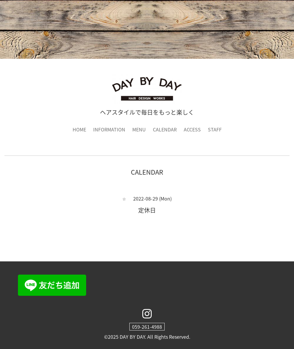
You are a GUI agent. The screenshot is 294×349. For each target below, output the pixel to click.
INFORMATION (109, 129)
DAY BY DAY (132, 336)
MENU (139, 129)
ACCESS (192, 129)
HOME (79, 129)
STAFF (215, 129)
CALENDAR (165, 129)
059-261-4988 (147, 326)
